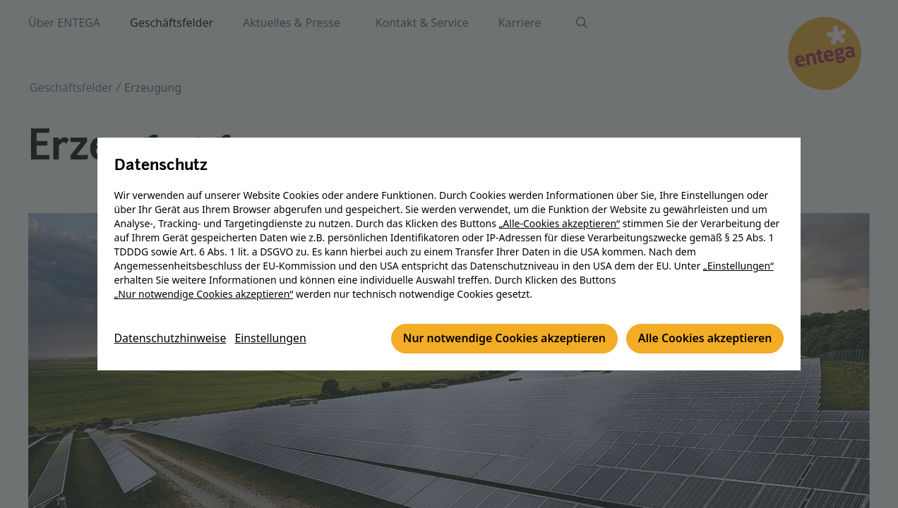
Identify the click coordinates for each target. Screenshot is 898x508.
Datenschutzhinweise (170, 339)
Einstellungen (272, 339)
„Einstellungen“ (738, 266)
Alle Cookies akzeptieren (704, 339)
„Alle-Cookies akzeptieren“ (560, 224)
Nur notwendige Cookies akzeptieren (502, 339)
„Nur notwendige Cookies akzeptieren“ (204, 294)
